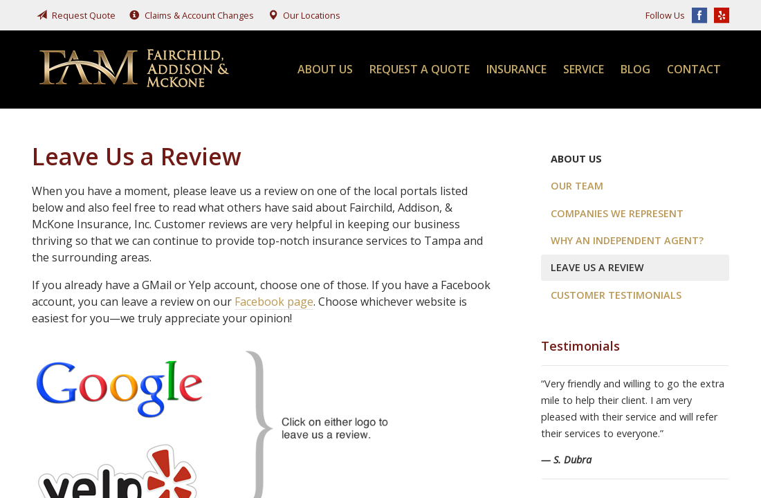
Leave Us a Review (597, 267)
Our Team (577, 185)
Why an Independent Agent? (627, 240)
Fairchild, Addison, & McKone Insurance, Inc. (135, 69)
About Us (325, 69)
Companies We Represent (617, 213)
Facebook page (274, 301)
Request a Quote (419, 69)
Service (583, 69)
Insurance (516, 69)
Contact (694, 69)
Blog (635, 69)
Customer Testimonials (616, 295)
